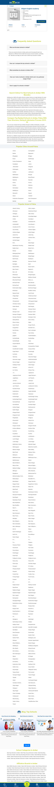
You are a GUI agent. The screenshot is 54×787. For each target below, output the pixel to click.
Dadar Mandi (16, 306)
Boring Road (16, 285)
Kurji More (15, 433)
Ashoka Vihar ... (32, 237)
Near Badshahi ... (17, 502)
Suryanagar (15, 669)
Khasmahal (15, 420)
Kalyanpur (30, 394)
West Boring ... (16, 698)
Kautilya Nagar (32, 404)
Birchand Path (16, 282)
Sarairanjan (31, 632)
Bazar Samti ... (31, 266)
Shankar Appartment (33, 640)
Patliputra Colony (17, 558)
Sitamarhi (15, 193)
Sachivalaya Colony (17, 621)
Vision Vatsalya (16, 693)
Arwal (29, 201)
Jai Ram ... (15, 380)
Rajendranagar (32, 592)
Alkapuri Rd (15, 216)
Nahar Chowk (16, 486)
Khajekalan (31, 415)
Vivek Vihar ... (31, 693)
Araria (14, 150)
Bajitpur (30, 250)
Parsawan (30, 550)
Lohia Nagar (31, 441)
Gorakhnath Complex (18, 348)
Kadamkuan (31, 388)
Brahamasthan (32, 285)
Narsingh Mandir (32, 494)
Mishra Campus (32, 468)
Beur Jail (15, 272)
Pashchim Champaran (18, 198)
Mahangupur (16, 447)
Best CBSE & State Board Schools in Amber (33, 771)
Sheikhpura (15, 190)
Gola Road (30, 343)
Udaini (29, 677)
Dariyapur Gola (32, 317)
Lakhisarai (30, 172)
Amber (14, 219)
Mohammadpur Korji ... (18, 476)
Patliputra (30, 555)
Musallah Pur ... (32, 478)
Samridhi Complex (32, 627)
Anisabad (15, 221)
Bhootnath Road (17, 280)
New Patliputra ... (32, 526)
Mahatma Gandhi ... (33, 447)
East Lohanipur (32, 330)
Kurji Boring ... (31, 431)
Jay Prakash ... (16, 386)
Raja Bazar (15, 587)
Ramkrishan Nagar (33, 600)
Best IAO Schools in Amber (22, 779)
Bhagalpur (15, 156)
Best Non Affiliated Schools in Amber (35, 781)
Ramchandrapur (32, 598)
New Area (30, 521)
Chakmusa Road (32, 295)
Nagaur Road (16, 484)
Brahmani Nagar (32, 287)
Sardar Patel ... (32, 635)
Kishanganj (15, 169)
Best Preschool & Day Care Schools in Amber (22, 756)
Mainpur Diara (31, 452)
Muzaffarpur (31, 177)
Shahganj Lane (32, 637)
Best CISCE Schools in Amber (33, 777)
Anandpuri (30, 219)
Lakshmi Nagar (16, 436)
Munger (30, 174)
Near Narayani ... (17, 513)
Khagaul (30, 409)
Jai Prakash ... (31, 378)
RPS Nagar (31, 611)
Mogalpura (15, 473)
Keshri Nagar (16, 409)
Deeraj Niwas (16, 319)
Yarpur (14, 704)
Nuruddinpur (31, 534)
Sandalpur (15, 629)
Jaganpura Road (17, 375)
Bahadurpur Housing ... (18, 245)
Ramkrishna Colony (17, 603)
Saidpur (30, 621)
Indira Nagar (31, 364)
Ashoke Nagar (16, 240)
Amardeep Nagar (32, 216)
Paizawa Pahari (16, 545)
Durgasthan (15, 327)
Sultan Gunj (15, 667)
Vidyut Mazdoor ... (32, 688)
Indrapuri (15, 367)
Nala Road (15, 489)
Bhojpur (30, 156)
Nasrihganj (15, 497)
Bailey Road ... (16, 248)
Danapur (15, 309)
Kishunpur (30, 423)
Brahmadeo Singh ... (18, 287)
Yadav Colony (16, 701)
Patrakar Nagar (32, 563)
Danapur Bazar (32, 309)
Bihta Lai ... (31, 280)
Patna (14, 182)
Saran (29, 190)
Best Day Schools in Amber (13, 752)
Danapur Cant (16, 311)
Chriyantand (31, 303)
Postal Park (15, 574)
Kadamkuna (16, 391)
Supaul (30, 193)
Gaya (29, 161)
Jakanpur (30, 380)
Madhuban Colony (17, 444)
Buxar (14, 158)
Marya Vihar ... (16, 465)
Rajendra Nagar (16, 592)
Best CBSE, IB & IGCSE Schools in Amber (33, 769)
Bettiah (14, 201)
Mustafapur (15, 481)
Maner (29, 460)
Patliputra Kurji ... (32, 558)
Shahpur (15, 640)
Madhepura (15, 177)
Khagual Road (31, 412)
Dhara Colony (16, 322)
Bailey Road (31, 245)
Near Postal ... (31, 515)
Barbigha (15, 264)
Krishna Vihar (31, 428)
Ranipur (14, 606)
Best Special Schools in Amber (37, 758)
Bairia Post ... (31, 248)
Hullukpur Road (16, 364)
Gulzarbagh (31, 351)
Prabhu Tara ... (32, 574)
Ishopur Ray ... (31, 370)
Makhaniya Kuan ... (33, 457)
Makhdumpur (16, 460)
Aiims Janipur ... (32, 208)
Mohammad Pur (32, 473)
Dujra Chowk (16, 325)
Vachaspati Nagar (32, 680)
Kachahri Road (16, 388)
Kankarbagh (16, 396)
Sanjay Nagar (31, 629)
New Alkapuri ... (16, 521)
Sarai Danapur (16, 632)
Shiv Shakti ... (16, 648)
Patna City (15, 560)
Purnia (30, 182)
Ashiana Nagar (16, 232)
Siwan (14, 195)
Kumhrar (15, 431)
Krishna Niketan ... (17, 428)
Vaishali (30, 195)
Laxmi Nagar (16, 439)
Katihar (14, 172)
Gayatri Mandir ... (17, 343)
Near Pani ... (31, 513)
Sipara (14, 656)
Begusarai (30, 153)
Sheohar (30, 187)
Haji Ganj (15, 356)
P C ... (14, 539)
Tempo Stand (16, 672)
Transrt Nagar (31, 674)
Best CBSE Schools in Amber (14, 766)
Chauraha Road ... (32, 298)
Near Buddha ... (16, 505)
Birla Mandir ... (31, 282)
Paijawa (30, 542)
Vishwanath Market (33, 690)
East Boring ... (16, 330)
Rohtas (14, 185)
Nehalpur (15, 518)
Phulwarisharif (31, 568)
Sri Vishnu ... (31, 661)
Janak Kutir (31, 383)
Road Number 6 (16, 611)
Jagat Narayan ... (32, 375)
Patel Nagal (15, 553)
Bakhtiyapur (31, 253)
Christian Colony (17, 303)
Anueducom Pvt (16, 227)
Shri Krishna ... (16, 651)
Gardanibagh (16, 341)
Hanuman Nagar (32, 356)
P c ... (29, 537)
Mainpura (15, 454)
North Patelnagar (17, 531)
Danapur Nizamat (17, 317)
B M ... (14, 242)
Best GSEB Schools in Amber (18, 781)
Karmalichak (16, 404)
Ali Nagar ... (15, 213)
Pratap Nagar (16, 576)
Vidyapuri (15, 688)
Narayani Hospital (17, 494)
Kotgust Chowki (32, 425)
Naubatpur (31, 497)
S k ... (14, 616)
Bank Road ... (16, 258)
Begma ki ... (31, 269)
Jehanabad (15, 166)
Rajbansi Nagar (16, 590)
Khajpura (30, 417)
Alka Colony (31, 213)
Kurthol (30, 433)
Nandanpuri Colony (33, 492)
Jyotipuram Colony (33, 386)
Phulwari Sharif (16, 568)
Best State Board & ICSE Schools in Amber (30, 775)
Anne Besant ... (32, 224)
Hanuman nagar (17, 359)
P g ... (14, 542)
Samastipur (15, 187)
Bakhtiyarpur (16, 256)
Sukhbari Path (31, 664)
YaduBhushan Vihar (33, 701)
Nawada (30, 180)
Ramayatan (15, 598)
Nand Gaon (15, 492)
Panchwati (15, 547)
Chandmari (15, 298)
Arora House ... (32, 227)
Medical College (16, 468)
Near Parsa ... (16, 515)
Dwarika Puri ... (32, 327)
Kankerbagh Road (32, 399)
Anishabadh (16, 224)
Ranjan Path (16, 608)
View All (27, 745)
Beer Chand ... (16, 269)
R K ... (29, 579)
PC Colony (30, 566)
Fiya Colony (31, 333)
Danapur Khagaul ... (17, 314)
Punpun (14, 579)
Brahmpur (15, 290)
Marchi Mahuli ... (17, 462)
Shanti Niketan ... (17, 643)
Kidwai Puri (31, 420)
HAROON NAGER (32, 359)
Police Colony (31, 571)
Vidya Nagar (16, 685)
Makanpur (30, 454)
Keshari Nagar (16, 407)
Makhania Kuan (16, 457)
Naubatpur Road (17, 500)
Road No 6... (31, 608)
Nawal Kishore (31, 500)
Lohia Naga (15, 441)
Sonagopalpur (31, 659)
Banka (14, 153)
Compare (12, 6)
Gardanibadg (16, 338)
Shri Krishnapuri (16, 653)
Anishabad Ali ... (32, 221)
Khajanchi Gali (16, 415)
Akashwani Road (32, 211)
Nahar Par (30, 486)
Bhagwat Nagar (16, 277)
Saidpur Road (16, 624)
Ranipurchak (31, 606)
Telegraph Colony (32, 669)
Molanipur (30, 476)
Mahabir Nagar (32, 444)
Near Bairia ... (31, 502)
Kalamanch (15, 394)
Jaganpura (31, 372)
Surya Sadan (31, 667)
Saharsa (30, 185)
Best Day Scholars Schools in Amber (20, 758)
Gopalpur (15, 346)
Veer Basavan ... (32, 682)
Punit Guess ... (31, 576)
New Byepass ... (32, 523)
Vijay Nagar (15, 690)
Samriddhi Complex (17, 627)
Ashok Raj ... (31, 234)
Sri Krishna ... (16, 661)
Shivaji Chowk (31, 648)
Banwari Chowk (32, 261)
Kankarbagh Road (17, 399)
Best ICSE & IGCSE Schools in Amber (33, 773)
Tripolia (14, 677)
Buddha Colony (32, 290)
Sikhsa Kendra (31, 653)
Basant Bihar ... (16, 266)
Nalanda (15, 180)
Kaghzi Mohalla (32, 391)
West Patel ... (31, 698)
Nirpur (29, 529)
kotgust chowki (16, 425)
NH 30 (14, 529)
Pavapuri (15, 566)
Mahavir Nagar (16, 449)
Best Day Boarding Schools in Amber (25, 754)
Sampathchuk (31, 624)
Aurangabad (31, 150)
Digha (29, 322)
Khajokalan (15, 417)
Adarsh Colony (16, 208)
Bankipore (30, 258)
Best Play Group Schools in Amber (29, 752)
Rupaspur (30, 613)
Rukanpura (15, 613)
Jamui (29, 164)
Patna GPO (31, 560)
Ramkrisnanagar (32, 603)
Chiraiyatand (16, 301)
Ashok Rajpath (16, 237)
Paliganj (30, 545)
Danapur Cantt (32, 311)
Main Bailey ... (31, 449)
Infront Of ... (31, 367)
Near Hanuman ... (32, 505)
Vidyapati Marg (32, 685)
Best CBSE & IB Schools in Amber (15, 769)
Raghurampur (16, 584)
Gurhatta (15, 354)
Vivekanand (15, 696)
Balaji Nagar (31, 256)
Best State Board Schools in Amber (20, 768)
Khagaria (30, 166)
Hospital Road (31, 362)
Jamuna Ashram (17, 383)
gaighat (14, 335)
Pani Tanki (30, 547)
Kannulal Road (16, 401)
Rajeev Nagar (31, 590)
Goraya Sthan (31, 348)
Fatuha (14, 333)
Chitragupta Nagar (33, 301)
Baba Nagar (31, 242)
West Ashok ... (31, 696)
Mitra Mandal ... (32, 470)
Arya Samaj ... (16, 229)
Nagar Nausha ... (32, 481)
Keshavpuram (31, 407)
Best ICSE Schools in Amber (28, 766)
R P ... (14, 582)
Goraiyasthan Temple (33, 346)
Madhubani (15, 174)
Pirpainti (15, 571)
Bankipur (15, 261)
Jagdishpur (15, 378)
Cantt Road (31, 293)
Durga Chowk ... (32, 325)
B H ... (29, 240)
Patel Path (15, 555)
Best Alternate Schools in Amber (38, 768)
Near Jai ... (31, 507)
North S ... (30, 531)
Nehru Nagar (31, 518)
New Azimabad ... (17, 523)
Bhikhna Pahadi (32, 277)
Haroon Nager (16, 362)
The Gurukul (31, 672)
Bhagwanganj (31, 274)
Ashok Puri (15, 234)
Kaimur (30, 169)
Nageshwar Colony (33, 484)
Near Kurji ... (16, 510)
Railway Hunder (32, 584)
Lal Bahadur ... (31, 436)
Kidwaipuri (15, 423)
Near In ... (15, 507)
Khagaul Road (16, 412)
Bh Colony (30, 272)
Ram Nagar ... (31, 595)
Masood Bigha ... (32, 465)
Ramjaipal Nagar (17, 600)
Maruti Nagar (31, 462)
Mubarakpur (16, 478)
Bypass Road (16, 293)
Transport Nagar (17, 674)
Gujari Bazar (16, 351)
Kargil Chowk (31, 401)
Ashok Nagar (31, 232)
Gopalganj (15, 164)
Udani (14, 680)
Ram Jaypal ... (16, 595)
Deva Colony (31, 319)
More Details (41, 21)
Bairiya (14, 250)
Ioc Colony (15, 370)
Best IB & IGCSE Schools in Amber (15, 773)
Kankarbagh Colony (33, 396)
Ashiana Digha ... (32, 229)
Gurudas (30, 354)
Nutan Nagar (16, 537)
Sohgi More (15, 659)
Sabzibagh (31, 619)
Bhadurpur (15, 274)
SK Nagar (30, 656)
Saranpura (15, 635)
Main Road (15, 452)
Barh (29, 264)
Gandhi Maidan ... (32, 335)
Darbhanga (31, 158)
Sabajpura (15, 619)
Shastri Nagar (31, 643)
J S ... (14, 372)
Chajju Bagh (16, 295)
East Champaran (32, 198)
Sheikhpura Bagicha (33, 645)
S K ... (29, 616)
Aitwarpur (15, 211)
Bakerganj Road (16, 253)
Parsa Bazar (16, 550)
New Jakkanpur (16, 526)
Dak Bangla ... (31, 306)
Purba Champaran (17, 161)
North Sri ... (15, 534)
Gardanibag (31, 338)
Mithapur (15, 470)
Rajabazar (30, 587)
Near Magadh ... (32, 510)
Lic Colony (30, 439)
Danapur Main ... (32, 314)
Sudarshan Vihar (17, 664)
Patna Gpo (15, 563)
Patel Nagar (31, 553)
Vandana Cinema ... (17, 682)
